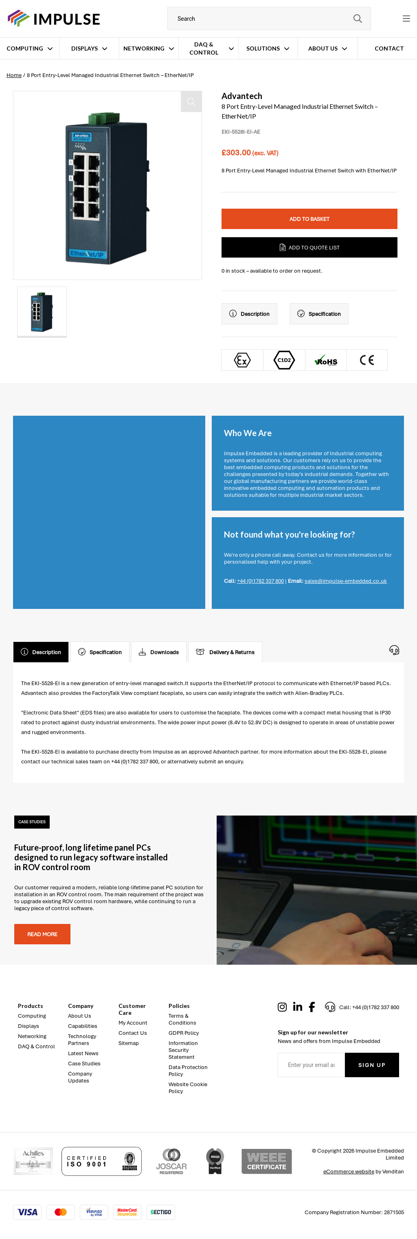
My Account (133, 1022)
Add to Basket (309, 219)
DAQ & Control (203, 48)
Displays (84, 48)
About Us (323, 48)
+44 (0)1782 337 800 (260, 581)
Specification (319, 313)
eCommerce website (348, 1171)
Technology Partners (82, 1040)
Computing (25, 48)
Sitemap (129, 1043)
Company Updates (80, 1077)
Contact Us (133, 1033)
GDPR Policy (184, 1033)
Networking (144, 48)
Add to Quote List (310, 247)
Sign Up (372, 1065)
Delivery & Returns (225, 652)
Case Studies (84, 1063)
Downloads (159, 652)
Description (249, 313)
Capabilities (82, 1026)
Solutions (263, 48)
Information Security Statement (183, 1050)
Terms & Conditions (182, 1019)
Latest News (83, 1053)
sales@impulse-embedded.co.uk (346, 581)
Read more (42, 934)
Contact (389, 48)
